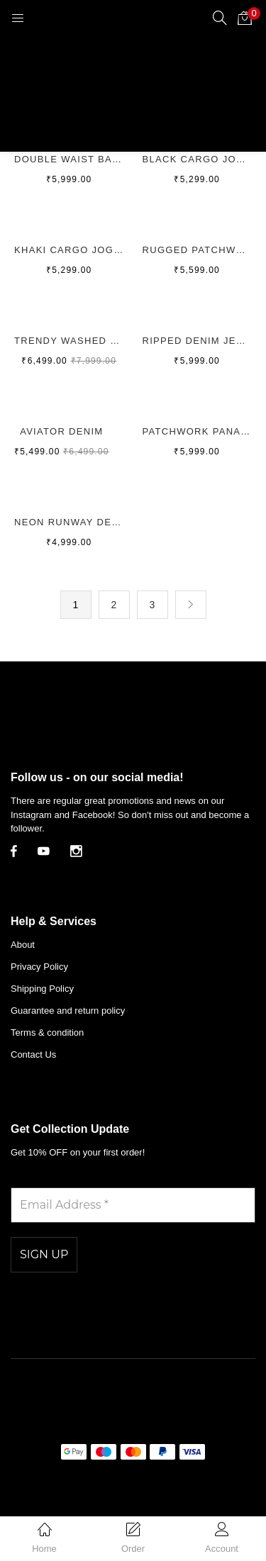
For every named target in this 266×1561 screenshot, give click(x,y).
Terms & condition (47, 1032)
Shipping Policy (42, 988)
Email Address (53, 1177)
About (23, 944)
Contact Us (33, 1054)
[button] (244, 17)
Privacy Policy (39, 966)
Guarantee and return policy (68, 1010)
